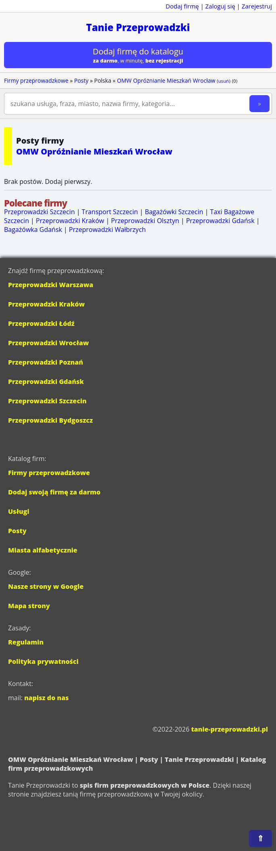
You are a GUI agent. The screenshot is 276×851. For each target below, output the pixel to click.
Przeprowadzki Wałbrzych (107, 229)
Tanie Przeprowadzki (138, 27)
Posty (81, 80)
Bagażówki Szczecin (174, 211)
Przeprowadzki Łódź (41, 323)
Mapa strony (29, 605)
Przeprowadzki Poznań (45, 362)
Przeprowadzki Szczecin (39, 211)
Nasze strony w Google (45, 586)
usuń (223, 81)
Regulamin (26, 642)
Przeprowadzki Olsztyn (145, 220)
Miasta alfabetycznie (42, 550)
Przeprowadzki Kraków (70, 220)
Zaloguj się (220, 6)
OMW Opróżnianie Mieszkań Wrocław (166, 80)
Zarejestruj (257, 6)
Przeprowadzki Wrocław (48, 342)
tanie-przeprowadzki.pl (229, 729)
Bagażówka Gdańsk (33, 229)
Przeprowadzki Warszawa (50, 284)
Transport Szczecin (110, 211)
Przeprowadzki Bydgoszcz (50, 420)
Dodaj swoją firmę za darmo (54, 492)
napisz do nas (46, 697)
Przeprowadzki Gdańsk (220, 220)
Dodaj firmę (182, 6)
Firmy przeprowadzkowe (36, 80)
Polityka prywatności (43, 661)
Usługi (18, 511)
